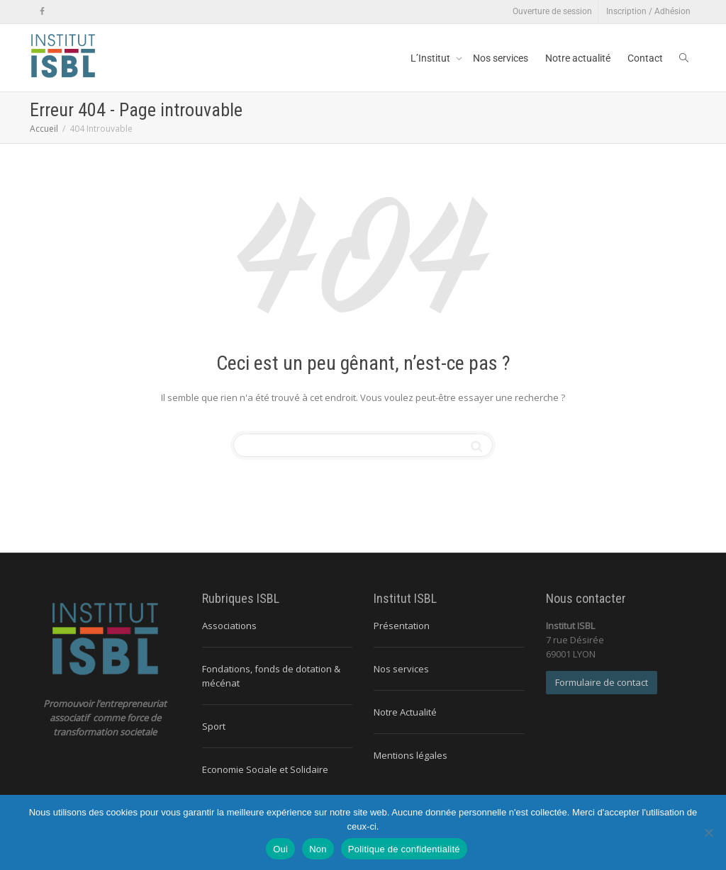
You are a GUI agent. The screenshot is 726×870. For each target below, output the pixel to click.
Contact (645, 58)
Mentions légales (410, 755)
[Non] (708, 832)
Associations (229, 625)
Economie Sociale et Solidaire (265, 769)
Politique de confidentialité (404, 849)
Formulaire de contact (601, 682)
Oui (280, 849)
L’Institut (431, 58)
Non (318, 849)
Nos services (500, 58)
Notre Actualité (405, 712)
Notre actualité (577, 58)
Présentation (402, 625)
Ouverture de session (552, 11)
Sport (213, 726)
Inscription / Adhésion (648, 11)
